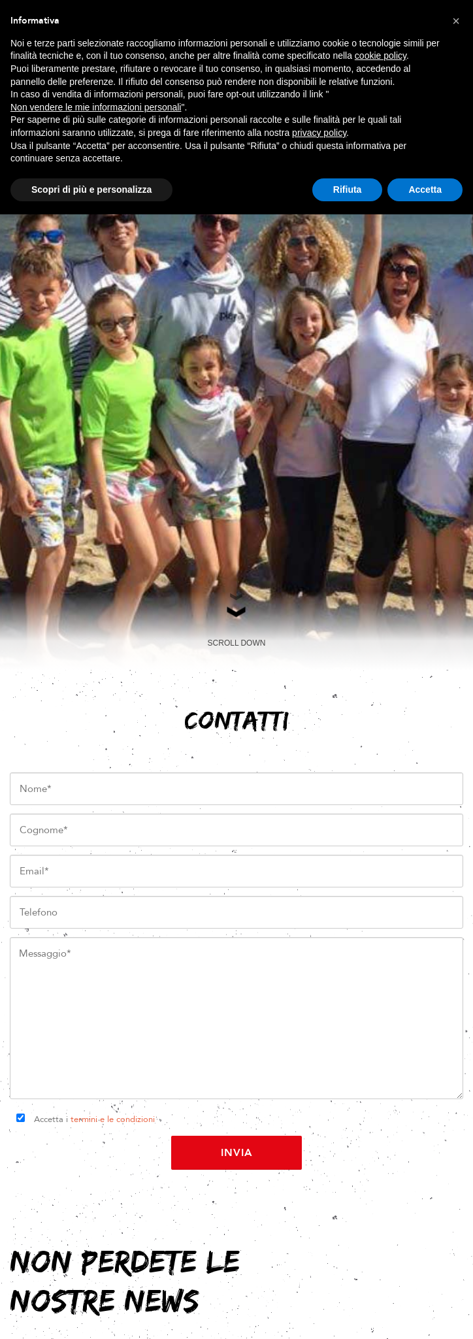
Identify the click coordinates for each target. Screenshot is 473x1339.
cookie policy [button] (380, 55)
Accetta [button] (425, 189)
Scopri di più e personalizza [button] (91, 189)
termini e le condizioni (113, 1119)
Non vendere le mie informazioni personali (95, 107)
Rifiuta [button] (347, 189)
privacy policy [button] (319, 132)
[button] (456, 20)
